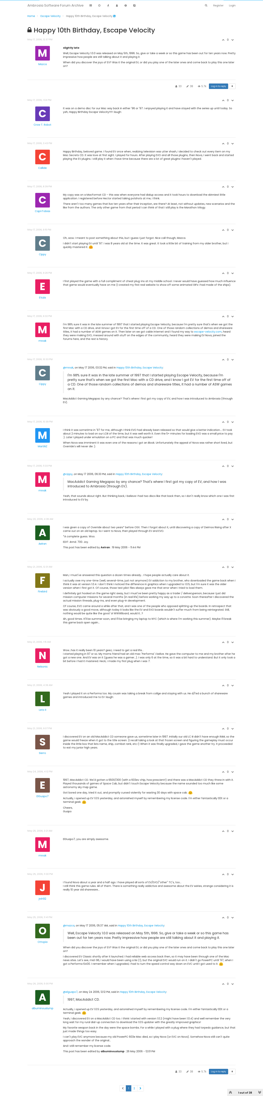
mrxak (42, 341)
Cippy (42, 254)
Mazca (42, 64)
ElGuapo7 (43, 796)
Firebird (42, 591)
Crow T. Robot (42, 125)
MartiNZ (42, 446)
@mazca (69, 925)
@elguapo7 (70, 992)
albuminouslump (42, 1008)
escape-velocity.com (208, 331)
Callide (42, 168)
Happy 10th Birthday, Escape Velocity (140, 367)
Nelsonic (42, 666)
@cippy (68, 474)
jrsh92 (42, 899)
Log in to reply (218, 86)
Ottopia (42, 942)
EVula (42, 297)
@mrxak (68, 367)
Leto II (42, 710)
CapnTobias (42, 211)
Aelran (43, 544)
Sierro (42, 753)
